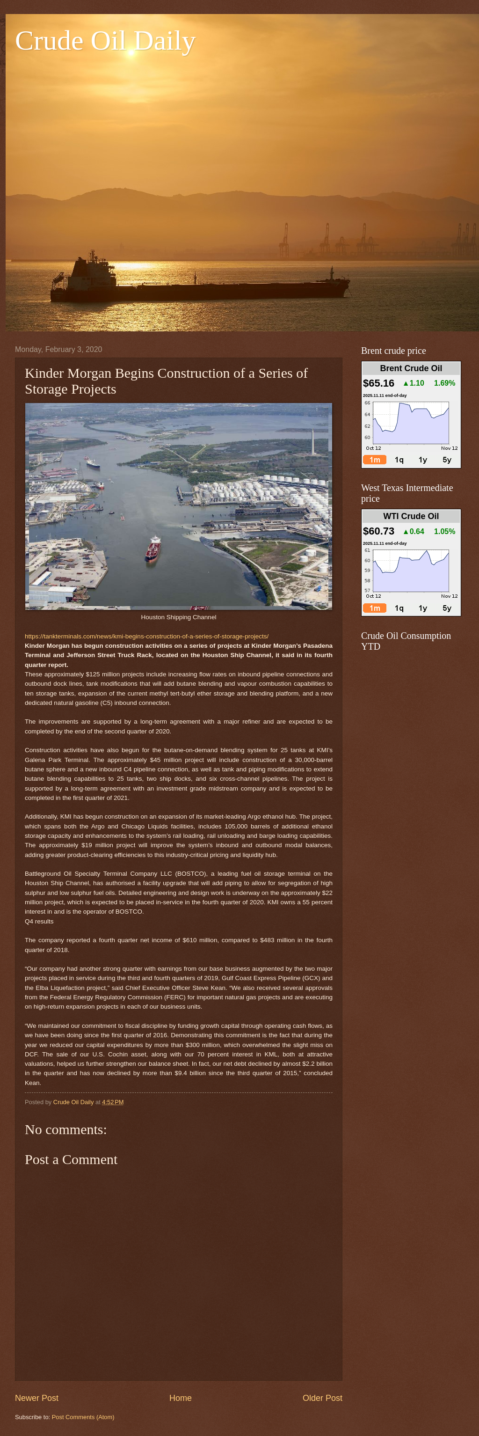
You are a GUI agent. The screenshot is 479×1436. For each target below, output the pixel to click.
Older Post (322, 1398)
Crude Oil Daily (105, 40)
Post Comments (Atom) (83, 1417)
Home (180, 1398)
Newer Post (36, 1398)
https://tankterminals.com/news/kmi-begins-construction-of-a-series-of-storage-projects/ (147, 636)
